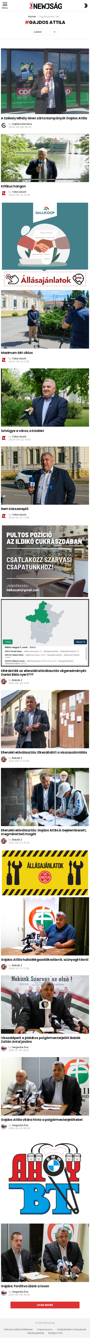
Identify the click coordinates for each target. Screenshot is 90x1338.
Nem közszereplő (14, 509)
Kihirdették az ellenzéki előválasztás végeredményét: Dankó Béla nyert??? (44, 673)
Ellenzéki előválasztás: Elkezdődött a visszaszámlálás (44, 752)
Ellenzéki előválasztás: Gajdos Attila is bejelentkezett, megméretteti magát (43, 832)
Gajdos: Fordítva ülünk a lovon (25, 1286)
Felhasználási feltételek (18, 1329)
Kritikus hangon (13, 186)
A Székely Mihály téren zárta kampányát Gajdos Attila (44, 118)
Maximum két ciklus (17, 352)
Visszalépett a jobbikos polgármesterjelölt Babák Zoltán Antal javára (41, 1040)
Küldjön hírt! (55, 1333)
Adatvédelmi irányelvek (71, 1329)
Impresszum (45, 1329)
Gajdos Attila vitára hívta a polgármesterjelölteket (42, 1119)
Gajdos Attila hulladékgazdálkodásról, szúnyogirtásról (44, 959)
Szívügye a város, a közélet (22, 431)
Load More (45, 1305)
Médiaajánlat (36, 1333)
